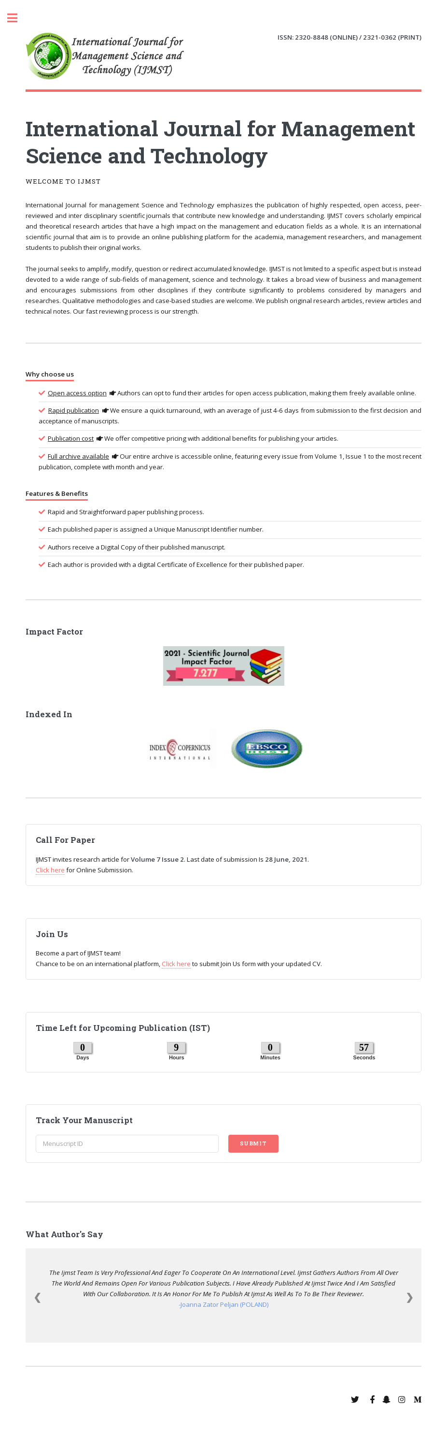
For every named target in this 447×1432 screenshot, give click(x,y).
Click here (50, 870)
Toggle (17, 18)
